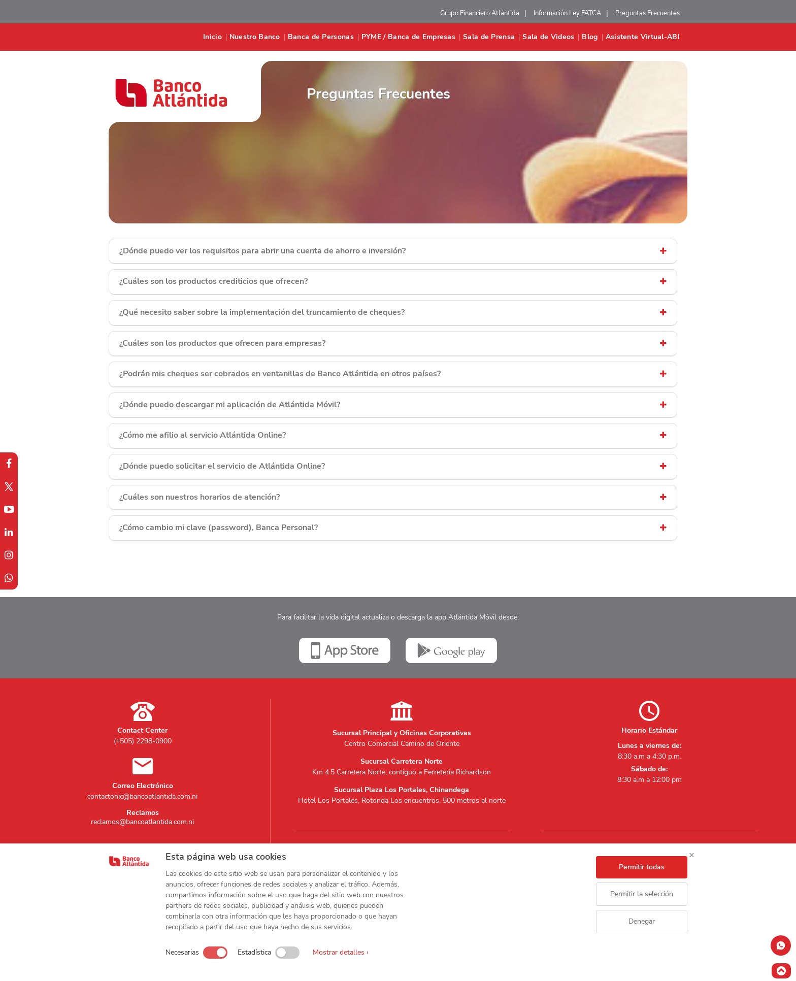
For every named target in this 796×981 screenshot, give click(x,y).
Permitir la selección (641, 894)
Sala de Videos (548, 37)
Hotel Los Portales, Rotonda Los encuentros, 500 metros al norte (402, 800)
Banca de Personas (321, 37)
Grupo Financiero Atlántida (479, 13)
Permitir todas (642, 867)
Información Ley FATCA (567, 13)
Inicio (212, 37)
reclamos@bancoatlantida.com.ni (142, 822)
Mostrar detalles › (341, 952)
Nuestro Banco (254, 37)
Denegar (641, 921)
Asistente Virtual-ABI (643, 37)
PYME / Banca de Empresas (408, 37)
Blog (590, 37)
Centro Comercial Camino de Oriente (401, 743)
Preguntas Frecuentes (647, 13)
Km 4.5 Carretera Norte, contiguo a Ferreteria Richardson (401, 772)
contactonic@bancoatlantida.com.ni (142, 796)
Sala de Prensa (489, 37)
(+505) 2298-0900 (143, 741)
